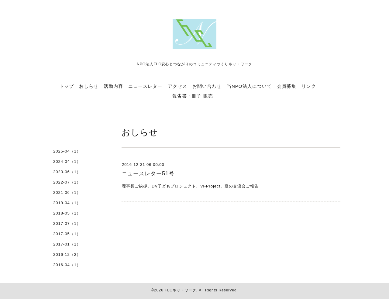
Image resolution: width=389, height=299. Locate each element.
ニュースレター (145, 86)
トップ (66, 86)
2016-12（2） (67, 254)
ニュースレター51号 (148, 173)
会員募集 (286, 86)
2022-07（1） (67, 182)
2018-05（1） (67, 213)
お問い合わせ (207, 86)
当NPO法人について (249, 86)
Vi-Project (210, 186)
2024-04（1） (67, 161)
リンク (308, 86)
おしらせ (88, 86)
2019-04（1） (67, 203)
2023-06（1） (67, 172)
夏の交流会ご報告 (242, 186)
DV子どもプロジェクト (174, 186)
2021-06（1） (67, 192)
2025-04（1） (67, 151)
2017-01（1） (67, 244)
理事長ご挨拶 (134, 186)
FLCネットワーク (180, 290)
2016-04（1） (67, 265)
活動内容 (113, 86)
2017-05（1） (67, 234)
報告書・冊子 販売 (192, 95)
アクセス (177, 86)
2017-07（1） (67, 223)
